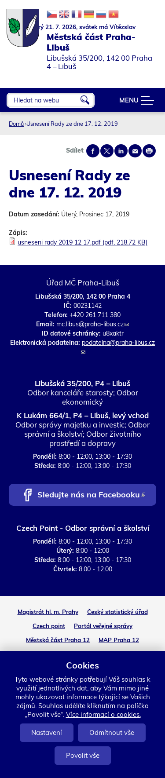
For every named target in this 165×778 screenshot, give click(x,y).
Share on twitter (107, 150)
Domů (16, 123)
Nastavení (46, 732)
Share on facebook (92, 150)
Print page (149, 150)
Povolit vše (82, 755)
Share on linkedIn (121, 150)
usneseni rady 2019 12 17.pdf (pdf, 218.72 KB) (82, 242)
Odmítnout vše (111, 732)
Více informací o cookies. (103, 714)
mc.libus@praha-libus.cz (92, 324)
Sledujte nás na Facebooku (91, 495)
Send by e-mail (135, 150)
